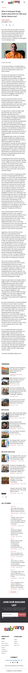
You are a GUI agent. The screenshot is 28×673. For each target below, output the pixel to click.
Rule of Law (4, 437)
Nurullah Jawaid (14, 418)
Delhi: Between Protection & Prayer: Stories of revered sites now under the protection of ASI (17, 380)
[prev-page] (2, 497)
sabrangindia (13, 428)
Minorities (4, 419)
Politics (4, 7)
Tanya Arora (13, 493)
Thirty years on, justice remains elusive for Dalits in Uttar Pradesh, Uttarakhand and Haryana (18, 563)
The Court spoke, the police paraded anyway (17, 431)
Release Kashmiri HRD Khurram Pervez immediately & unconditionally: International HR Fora (18, 424)
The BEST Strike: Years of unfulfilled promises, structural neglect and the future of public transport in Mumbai (18, 521)
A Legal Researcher (14, 483)
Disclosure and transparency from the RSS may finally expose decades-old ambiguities (18, 370)
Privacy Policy (15, 617)
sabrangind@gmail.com (15, 660)
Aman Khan (12, 473)
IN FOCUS (5, 410)
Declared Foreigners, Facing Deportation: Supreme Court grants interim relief (17, 532)
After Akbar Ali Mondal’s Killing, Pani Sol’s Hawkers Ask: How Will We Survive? (18, 414)
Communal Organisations (16, 374)
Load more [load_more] (13, 592)
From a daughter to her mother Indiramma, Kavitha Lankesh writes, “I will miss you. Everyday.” (17, 585)
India (11, 396)
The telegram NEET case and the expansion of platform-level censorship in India (18, 441)
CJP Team (12, 434)
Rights (3, 428)
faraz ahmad (5, 20)
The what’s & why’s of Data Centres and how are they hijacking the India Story (17, 401)
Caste (12, 559)
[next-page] (6, 497)
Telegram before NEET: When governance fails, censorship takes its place (18, 490)
